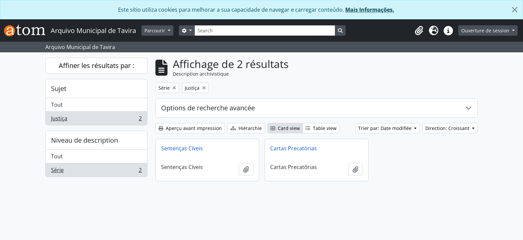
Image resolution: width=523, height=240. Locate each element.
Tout (57, 104)
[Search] (264, 30)
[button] (419, 30)
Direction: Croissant (448, 128)
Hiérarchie (246, 128)
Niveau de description (84, 140)
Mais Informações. (369, 9)
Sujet (58, 88)
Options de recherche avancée (208, 107)
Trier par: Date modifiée (385, 128)
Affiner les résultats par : (96, 65)
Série (96, 171)
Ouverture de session (486, 30)
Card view (285, 128)
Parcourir (155, 30)
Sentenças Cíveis (182, 148)
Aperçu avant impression (190, 128)
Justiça (96, 119)
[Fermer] (515, 9)
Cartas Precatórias (293, 148)
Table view (321, 128)
